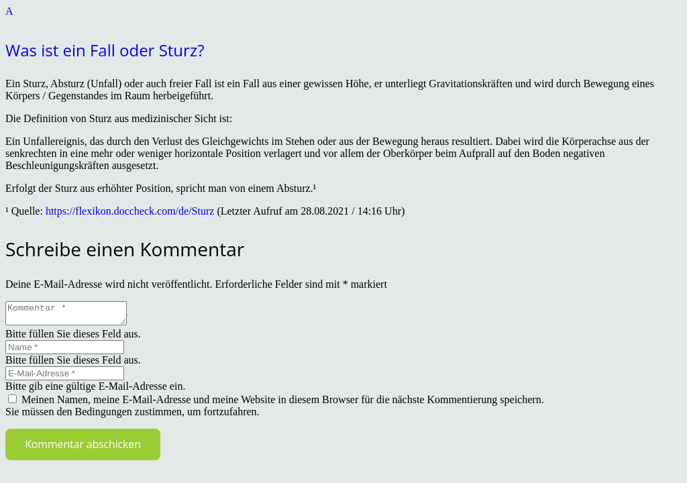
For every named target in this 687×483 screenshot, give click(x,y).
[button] (343, 33)
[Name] (64, 351)
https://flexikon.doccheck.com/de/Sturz (130, 211)
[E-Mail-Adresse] (64, 377)
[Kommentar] (72, 315)
